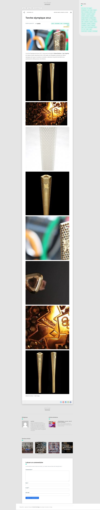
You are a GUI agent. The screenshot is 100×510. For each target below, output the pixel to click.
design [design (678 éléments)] (87, 16)
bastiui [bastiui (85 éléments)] (95, 10)
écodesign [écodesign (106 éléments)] (95, 31)
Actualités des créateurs (9, 24)
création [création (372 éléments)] (83, 16)
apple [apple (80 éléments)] (90, 8)
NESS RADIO (6, 39)
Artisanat (30, 8)
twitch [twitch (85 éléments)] (95, 27)
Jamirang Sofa (49, 4)
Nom (28, 483)
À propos (5, 33)
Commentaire (30, 469)
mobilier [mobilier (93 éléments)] (93, 23)
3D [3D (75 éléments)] (82, 8)
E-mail (29, 488)
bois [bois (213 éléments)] (82, 12)
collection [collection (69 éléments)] (83, 14)
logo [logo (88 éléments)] (82, 21)
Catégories (6, 30)
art (63, 23)
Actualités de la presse (9, 21)
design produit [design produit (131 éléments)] (92, 18)
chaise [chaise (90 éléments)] (91, 12)
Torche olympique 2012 (39, 18)
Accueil (25, 8)
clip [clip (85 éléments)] (94, 12)
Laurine (40, 23)
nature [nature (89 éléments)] (88, 25)
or (69, 25)
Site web (29, 492)
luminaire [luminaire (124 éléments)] (86, 21)
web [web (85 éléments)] (91, 29)
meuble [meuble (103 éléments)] (88, 23)
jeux (54, 23)
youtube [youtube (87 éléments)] (90, 31)
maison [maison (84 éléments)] (91, 21)
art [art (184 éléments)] (88, 10)
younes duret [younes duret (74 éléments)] (84, 31)
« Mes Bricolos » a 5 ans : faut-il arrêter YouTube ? (66, 422)
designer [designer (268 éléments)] (92, 16)
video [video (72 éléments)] (87, 29)
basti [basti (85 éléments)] (91, 10)
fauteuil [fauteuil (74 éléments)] (83, 20)
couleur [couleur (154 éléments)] (92, 14)
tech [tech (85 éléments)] (86, 27)
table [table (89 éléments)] (83, 27)
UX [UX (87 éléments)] (84, 29)
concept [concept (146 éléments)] (88, 14)
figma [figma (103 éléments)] (87, 20)
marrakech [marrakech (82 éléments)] (84, 23)
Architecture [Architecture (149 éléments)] (84, 10)
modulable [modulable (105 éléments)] (84, 25)
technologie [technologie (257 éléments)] (90, 27)
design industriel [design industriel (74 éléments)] (85, 18)
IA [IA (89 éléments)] (89, 20)
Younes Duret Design (39, 507)
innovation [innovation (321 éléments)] (94, 20)
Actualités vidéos (7, 27)
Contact (5, 36)
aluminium (67, 23)
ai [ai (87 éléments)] (87, 8)
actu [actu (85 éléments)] (85, 8)
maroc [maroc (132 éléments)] (95, 21)
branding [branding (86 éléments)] (86, 12)
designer (59, 23)
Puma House (48, 410)
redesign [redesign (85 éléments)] (93, 25)
